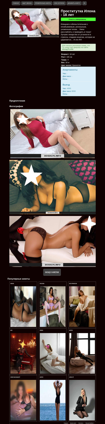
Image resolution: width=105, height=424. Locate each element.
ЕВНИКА (41, 330)
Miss (11, 330)
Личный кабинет (89, 423)
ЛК (84, 3)
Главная (16, 3)
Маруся (41, 377)
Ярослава (42, 283)
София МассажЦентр (15, 377)
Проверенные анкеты (43, 3)
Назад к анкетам (52, 272)
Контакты (80, 423)
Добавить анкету (74, 3)
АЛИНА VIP (71, 377)
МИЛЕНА (71, 330)
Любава (12, 283)
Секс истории (59, 3)
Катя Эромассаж (73, 283)
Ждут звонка (27, 3)
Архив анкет (73, 423)
